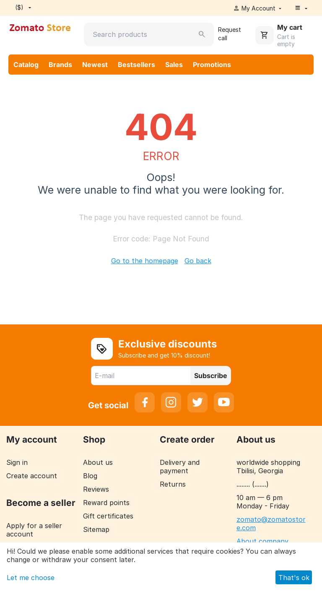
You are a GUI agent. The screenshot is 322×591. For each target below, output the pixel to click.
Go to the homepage (144, 261)
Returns (173, 484)
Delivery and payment (180, 466)
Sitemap (96, 529)
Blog (90, 476)
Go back (197, 261)
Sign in (17, 462)
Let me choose (31, 577)
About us (98, 462)
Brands (60, 64)
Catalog (26, 64)
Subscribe (210, 375)
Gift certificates (108, 516)
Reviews (96, 489)
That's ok (293, 577)
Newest (95, 64)
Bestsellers (136, 64)
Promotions (212, 64)
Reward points (106, 502)
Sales (174, 64)
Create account (31, 476)
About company (262, 541)
